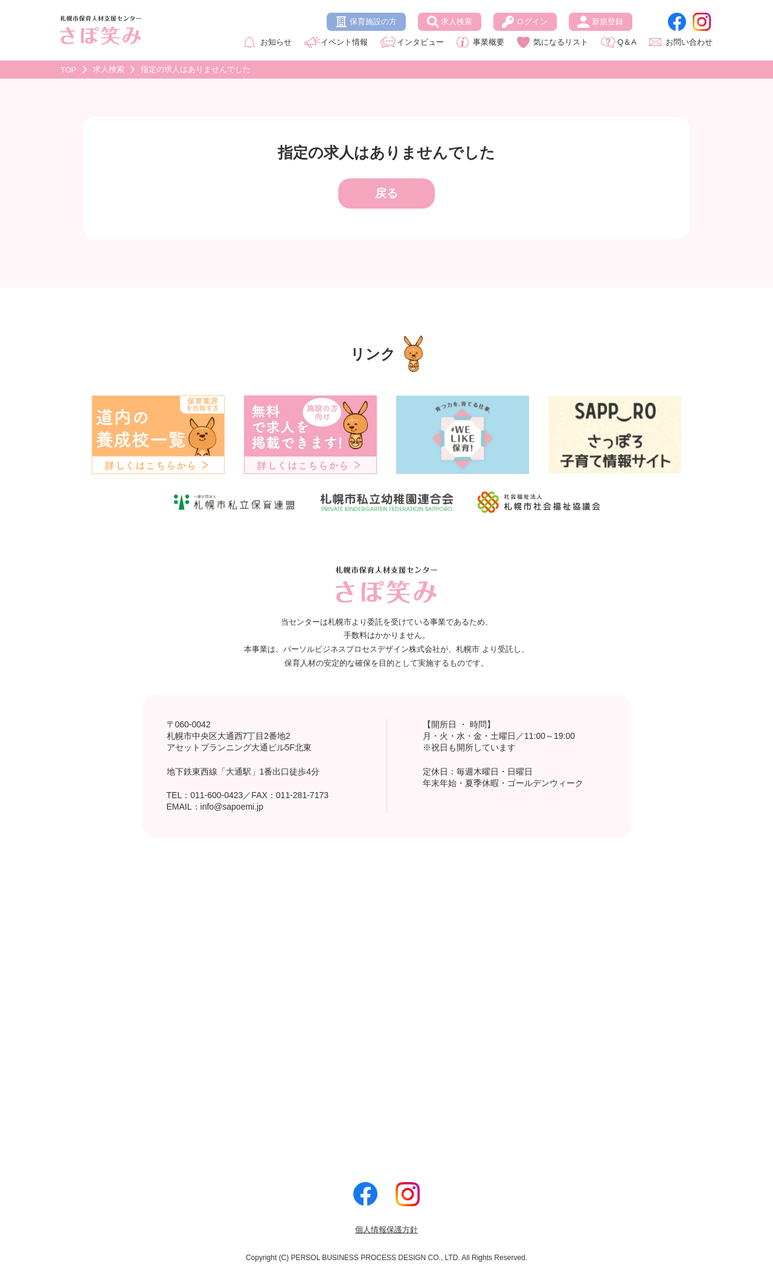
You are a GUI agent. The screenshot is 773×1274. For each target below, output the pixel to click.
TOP (68, 69)
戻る (386, 193)
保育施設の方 (373, 21)
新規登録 (607, 21)
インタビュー (420, 42)
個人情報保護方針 (386, 1229)
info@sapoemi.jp (232, 806)
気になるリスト (560, 42)
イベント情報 (344, 42)
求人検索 (456, 21)
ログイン (532, 21)
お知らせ (276, 42)
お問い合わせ (689, 42)
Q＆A (627, 42)
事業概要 (488, 42)
